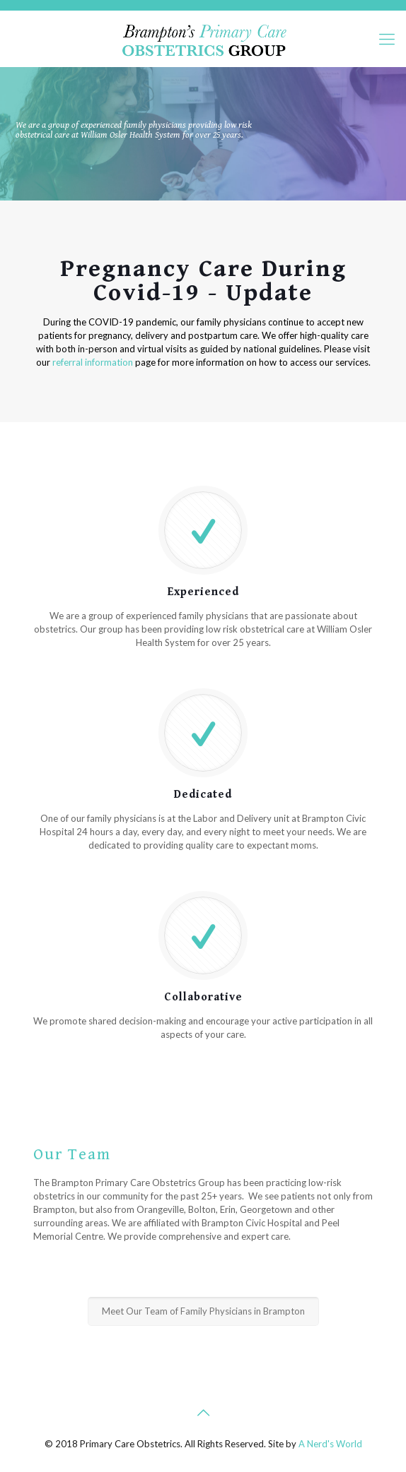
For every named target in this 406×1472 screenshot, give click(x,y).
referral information (92, 362)
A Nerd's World (330, 1443)
